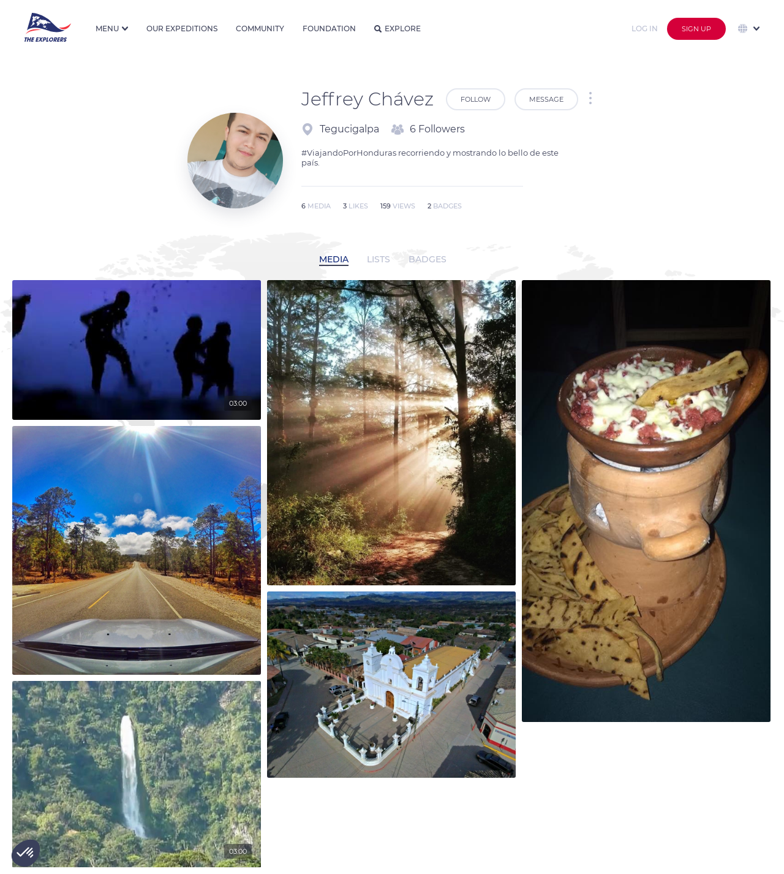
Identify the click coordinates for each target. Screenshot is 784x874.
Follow (476, 99)
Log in (644, 28)
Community (260, 28)
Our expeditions (181, 28)
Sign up (696, 29)
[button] (25, 853)
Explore (397, 28)
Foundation (329, 28)
